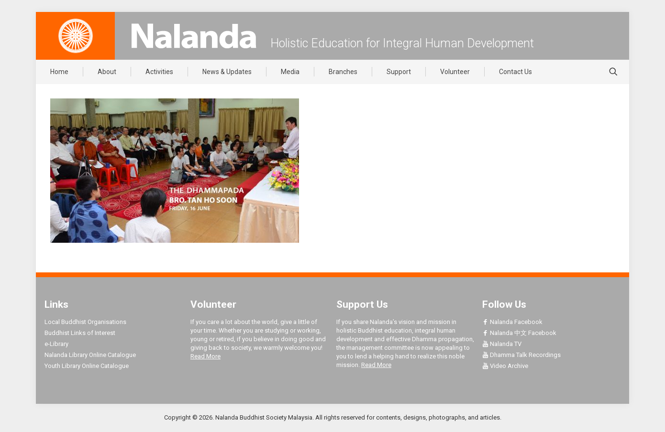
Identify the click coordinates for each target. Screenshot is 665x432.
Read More (205, 356)
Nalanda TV (501, 343)
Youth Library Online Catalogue (86, 365)
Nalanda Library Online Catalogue (90, 354)
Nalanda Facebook (512, 321)
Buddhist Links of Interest (79, 332)
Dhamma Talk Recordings (521, 354)
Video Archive (505, 365)
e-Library (56, 343)
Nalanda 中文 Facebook (519, 332)
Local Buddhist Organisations (85, 321)
